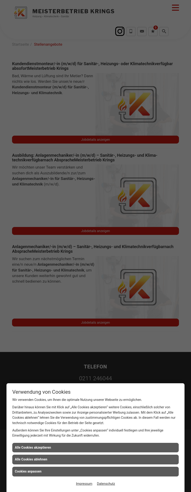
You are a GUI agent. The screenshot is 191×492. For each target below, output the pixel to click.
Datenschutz (106, 484)
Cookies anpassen (28, 471)
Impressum (84, 484)
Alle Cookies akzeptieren (33, 447)
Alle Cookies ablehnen (31, 459)
